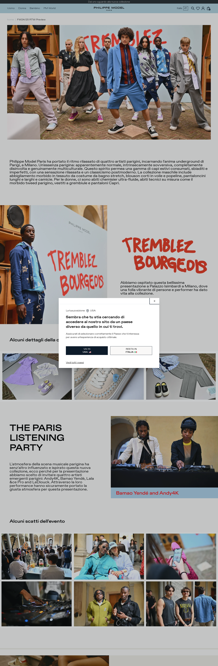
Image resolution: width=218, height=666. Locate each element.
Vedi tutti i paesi (75, 362)
